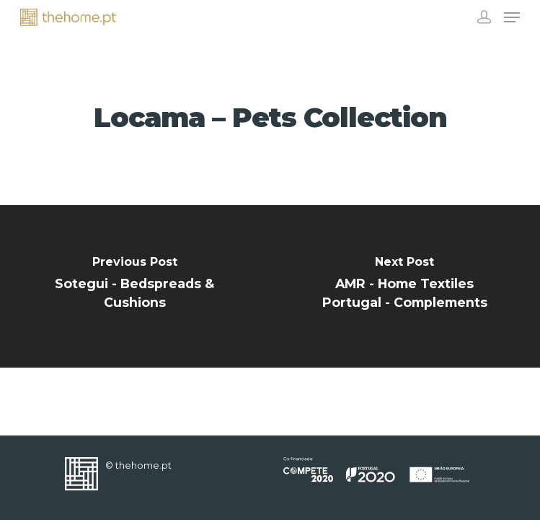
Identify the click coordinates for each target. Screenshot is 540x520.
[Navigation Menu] (512, 17)
